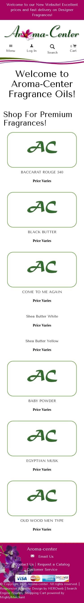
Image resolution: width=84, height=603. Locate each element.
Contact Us (24, 564)
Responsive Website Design (21, 588)
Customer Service (42, 569)
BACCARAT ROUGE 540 (42, 172)
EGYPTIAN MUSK (42, 461)
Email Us (46, 556)
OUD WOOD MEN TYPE (42, 520)
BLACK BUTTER (42, 232)
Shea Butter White (42, 316)
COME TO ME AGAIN (42, 292)
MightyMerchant (12, 597)
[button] (10, 48)
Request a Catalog (53, 564)
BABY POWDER (42, 401)
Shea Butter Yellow (42, 341)
